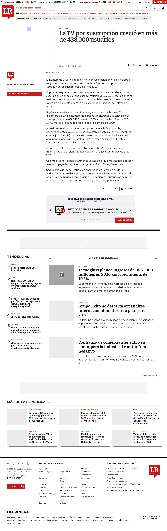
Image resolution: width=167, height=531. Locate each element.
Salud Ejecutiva (87, 497)
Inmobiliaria (85, 18)
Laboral (14, 324)
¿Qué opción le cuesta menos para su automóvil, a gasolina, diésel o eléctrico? (26, 345)
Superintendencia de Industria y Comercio (125, 490)
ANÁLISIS (93, 13)
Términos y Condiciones (117, 481)
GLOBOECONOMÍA (65, 13)
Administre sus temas (18, 94)
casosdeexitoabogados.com (19, 520)
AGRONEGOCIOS (81, 13)
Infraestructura (66, 490)
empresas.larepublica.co (57, 517)
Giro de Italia (143, 18)
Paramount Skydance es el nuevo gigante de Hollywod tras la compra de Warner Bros (42, 417)
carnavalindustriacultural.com (46, 520)
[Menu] (18, 13)
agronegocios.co (36, 517)
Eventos (84, 484)
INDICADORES (135, 13)
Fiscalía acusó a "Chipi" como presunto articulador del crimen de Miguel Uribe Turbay (41, 438)
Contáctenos (112, 475)
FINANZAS (24, 13)
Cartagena (72, 18)
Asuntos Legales (45, 472)
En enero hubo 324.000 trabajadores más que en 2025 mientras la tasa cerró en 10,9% (94, 417)
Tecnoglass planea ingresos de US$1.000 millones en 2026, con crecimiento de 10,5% (115, 274)
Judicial (32, 431)
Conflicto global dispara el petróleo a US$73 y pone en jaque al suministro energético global (25, 303)
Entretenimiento (36, 410)
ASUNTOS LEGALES (107, 13)
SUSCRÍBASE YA (125, 220)
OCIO (53, 13)
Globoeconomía (88, 487)
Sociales (85, 431)
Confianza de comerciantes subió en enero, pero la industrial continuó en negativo (112, 347)
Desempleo (47, 18)
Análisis (84, 468)
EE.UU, (13, 278)
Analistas (15, 265)
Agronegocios (45, 468)
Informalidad (59, 18)
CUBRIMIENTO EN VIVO (89, 410)
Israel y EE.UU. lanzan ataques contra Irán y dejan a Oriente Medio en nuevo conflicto (26, 285)
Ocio (83, 493)
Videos (63, 503)
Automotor (16, 340)
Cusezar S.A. (97, 18)
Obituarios (64, 493)
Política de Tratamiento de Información (123, 484)
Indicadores (44, 490)
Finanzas (42, 487)
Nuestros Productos (115, 472)
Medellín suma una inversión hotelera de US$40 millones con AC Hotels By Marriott (93, 438)
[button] (49, 210)
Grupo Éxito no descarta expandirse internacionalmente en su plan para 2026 (112, 310)
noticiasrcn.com (96, 520)
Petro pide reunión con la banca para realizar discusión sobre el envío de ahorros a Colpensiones (146, 418)
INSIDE (145, 13)
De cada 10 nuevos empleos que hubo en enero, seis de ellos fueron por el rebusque (26, 330)
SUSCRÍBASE (160, 2)
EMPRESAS (45, 13)
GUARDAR (152, 65)
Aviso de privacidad (115, 478)
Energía (14, 296)
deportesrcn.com (14, 523)
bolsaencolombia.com (103, 517)
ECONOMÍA (34, 13)
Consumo (43, 478)
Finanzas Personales (68, 487)
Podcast (42, 497)
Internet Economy (46, 493)
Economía (85, 478)
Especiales (64, 484)
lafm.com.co (111, 520)
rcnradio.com (81, 520)
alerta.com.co (125, 520)
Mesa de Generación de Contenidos (122, 468)
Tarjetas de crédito (113, 18)
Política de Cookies (115, 487)
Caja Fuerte (65, 472)
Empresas (43, 484)
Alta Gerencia (65, 468)
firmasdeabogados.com (80, 517)
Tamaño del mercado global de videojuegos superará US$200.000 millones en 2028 (144, 438)
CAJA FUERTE (122, 13)
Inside (83, 490)
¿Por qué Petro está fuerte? (25, 317)
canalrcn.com (67, 520)
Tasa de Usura (129, 18)
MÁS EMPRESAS (147, 375)
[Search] (147, 8)
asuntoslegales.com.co (17, 517)
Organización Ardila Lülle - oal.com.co (150, 517)
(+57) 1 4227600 (14, 478)
